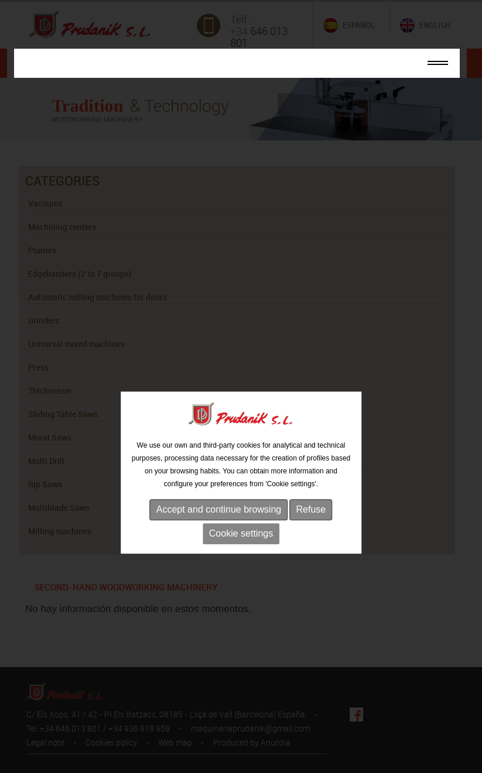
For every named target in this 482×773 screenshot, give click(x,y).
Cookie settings (241, 551)
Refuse (311, 527)
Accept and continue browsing (218, 527)
